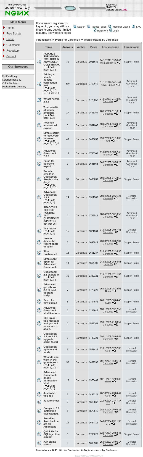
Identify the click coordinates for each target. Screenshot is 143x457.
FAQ (138, 26)
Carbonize (81, 61)
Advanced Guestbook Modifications (51, 310)
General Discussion (131, 197)
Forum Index (43, 39)
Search (81, 26)
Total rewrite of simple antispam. (50, 110)
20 (52, 93)
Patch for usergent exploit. (48, 164)
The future (49, 228)
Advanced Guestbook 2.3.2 (49, 195)
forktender (108, 154)
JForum (99, 455)
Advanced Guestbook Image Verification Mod (50, 378)
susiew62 (108, 198)
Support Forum (131, 61)
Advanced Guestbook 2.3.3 (49, 153)
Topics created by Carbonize (101, 39)
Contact (11, 56)
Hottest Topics (98, 26)
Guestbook (13, 45)
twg (108, 140)
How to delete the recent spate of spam (50, 242)
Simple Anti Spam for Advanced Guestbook (50, 262)
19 (48, 93)
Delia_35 (108, 264)
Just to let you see (49, 394)
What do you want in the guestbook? (50, 360)
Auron (108, 350)
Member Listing (121, 26)
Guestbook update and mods (50, 349)
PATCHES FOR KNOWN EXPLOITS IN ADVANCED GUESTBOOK (51, 59)
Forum (10, 39)
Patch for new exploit (50, 301)
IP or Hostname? (50, 252)
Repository (12, 50)
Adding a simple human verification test (50, 80)
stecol (108, 381)
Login (114, 30)
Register (100, 30)
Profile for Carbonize (67, 39)
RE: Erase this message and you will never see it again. (51, 323)
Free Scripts (13, 33)
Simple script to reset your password (51, 135)
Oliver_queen (108, 85)
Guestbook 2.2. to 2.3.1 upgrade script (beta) (50, 337)
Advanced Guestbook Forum (131, 83)
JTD (108, 403)
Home (10, 27)
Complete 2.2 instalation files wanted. (51, 411)
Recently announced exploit (50, 125)
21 (56, 93)
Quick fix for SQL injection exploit (51, 434)
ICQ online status (49, 443)
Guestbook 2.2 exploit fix (51, 273)
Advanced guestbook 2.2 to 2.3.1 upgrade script (49, 290)
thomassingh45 (108, 63)
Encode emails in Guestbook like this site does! (50, 177)
